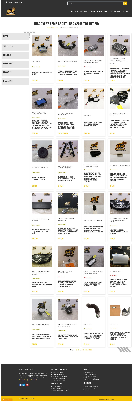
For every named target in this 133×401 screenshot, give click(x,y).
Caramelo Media (109, 399)
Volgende (88, 350)
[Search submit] (125, 3)
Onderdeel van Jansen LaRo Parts (28, 380)
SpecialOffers (115, 11)
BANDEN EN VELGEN (102, 11)
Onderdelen (74, 11)
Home (49, 28)
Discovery (55, 28)
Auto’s (93, 11)
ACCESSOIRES (84, 11)
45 (83, 350)
